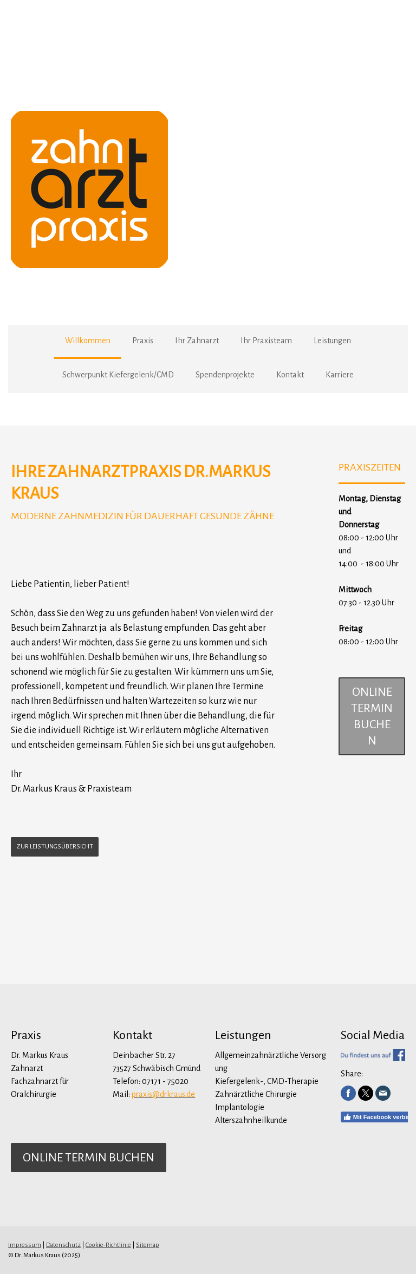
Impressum (24, 1245)
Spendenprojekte (225, 374)
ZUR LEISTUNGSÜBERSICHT (54, 846)
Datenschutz (63, 1245)
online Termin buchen (372, 716)
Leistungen (332, 340)
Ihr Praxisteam (266, 340)
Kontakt (290, 374)
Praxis (142, 340)
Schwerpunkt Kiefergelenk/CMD (118, 374)
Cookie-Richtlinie (108, 1245)
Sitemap (147, 1245)
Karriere (340, 374)
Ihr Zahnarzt (197, 340)
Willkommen (87, 340)
